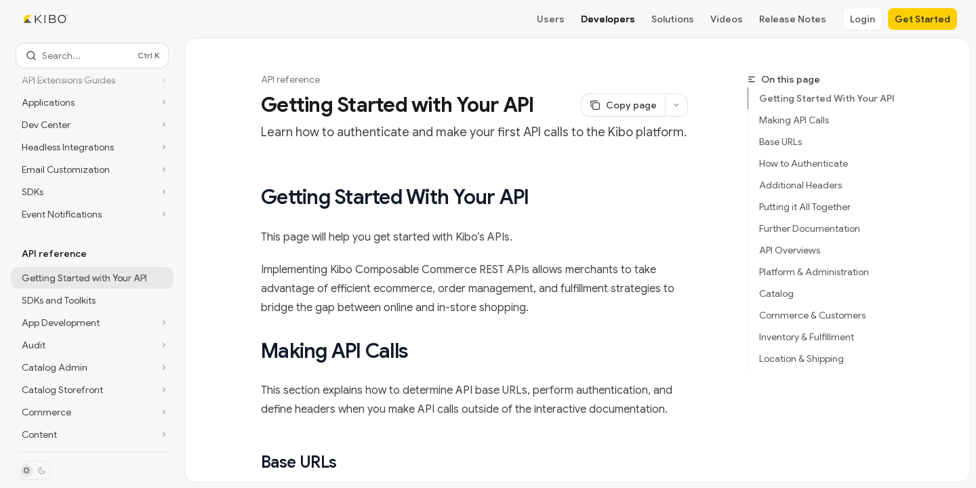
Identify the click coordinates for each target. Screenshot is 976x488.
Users (551, 19)
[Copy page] (623, 105)
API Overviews (789, 250)
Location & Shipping (801, 358)
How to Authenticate (803, 163)
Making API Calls (794, 120)
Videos (726, 19)
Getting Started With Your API (827, 98)
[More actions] (676, 105)
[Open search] (92, 55)
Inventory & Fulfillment (806, 337)
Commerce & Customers (812, 315)
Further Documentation (809, 228)
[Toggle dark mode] (34, 470)
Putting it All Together (805, 207)
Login (862, 19)
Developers (608, 19)
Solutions (672, 19)
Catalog (776, 293)
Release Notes (792, 19)
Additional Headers (800, 185)
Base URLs (780, 142)
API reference (290, 79)
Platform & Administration (814, 272)
